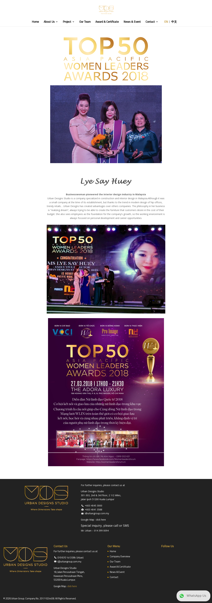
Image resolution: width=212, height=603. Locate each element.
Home (36, 22)
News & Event (133, 22)
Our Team (86, 22)
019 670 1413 (64, 557)
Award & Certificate (108, 22)
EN (167, 22)
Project (68, 22)
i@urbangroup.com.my (97, 513)
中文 (175, 22)
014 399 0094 (101, 530)
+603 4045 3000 (93, 505)
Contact (151, 22)
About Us (50, 22)
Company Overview (120, 556)
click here (101, 519)
